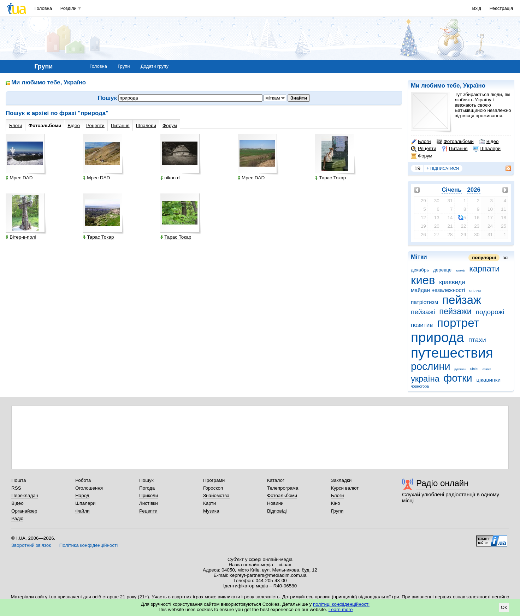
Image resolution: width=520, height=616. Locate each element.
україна (425, 378)
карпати (484, 268)
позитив (422, 325)
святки (487, 369)
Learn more (341, 609)
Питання (455, 148)
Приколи (148, 495)
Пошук (146, 480)
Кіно (335, 503)
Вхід (476, 8)
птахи (477, 339)
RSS (16, 488)
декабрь (420, 270)
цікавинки (488, 380)
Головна (43, 8)
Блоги (421, 141)
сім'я (474, 368)
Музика (211, 511)
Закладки (341, 480)
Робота (83, 480)
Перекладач (24, 495)
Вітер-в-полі (21, 237)
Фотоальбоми (455, 141)
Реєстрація (501, 8)
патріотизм (424, 302)
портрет (458, 322)
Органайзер (24, 511)
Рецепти (423, 148)
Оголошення (89, 488)
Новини (275, 503)
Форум (421, 156)
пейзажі (423, 312)
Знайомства (216, 495)
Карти (209, 503)
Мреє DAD (19, 177)
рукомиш (460, 369)
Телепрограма (283, 488)
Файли (82, 511)
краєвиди (452, 282)
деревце (442, 270)
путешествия (452, 352)
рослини (430, 366)
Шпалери (487, 148)
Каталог (275, 480)
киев (423, 280)
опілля (475, 290)
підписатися (442, 168)
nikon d (169, 177)
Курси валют (345, 488)
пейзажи (455, 311)
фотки (458, 378)
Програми (214, 480)
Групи (124, 66)
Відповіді (277, 511)
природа (437, 337)
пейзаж (461, 299)
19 (417, 168)
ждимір (460, 270)
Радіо (17, 518)
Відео (489, 141)
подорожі (490, 312)
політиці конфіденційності (341, 604)
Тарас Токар (330, 177)
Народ (82, 495)
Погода (147, 488)
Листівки (148, 503)
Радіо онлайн (442, 483)
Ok (504, 607)
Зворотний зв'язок (31, 545)
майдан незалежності (438, 290)
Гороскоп (213, 488)
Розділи (68, 8)
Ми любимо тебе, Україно (448, 85)
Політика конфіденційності (88, 545)
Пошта (18, 480)
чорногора (420, 386)
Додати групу (155, 66)
